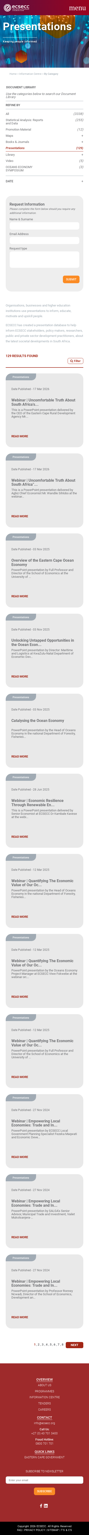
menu (77, 7)
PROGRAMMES (44, 1391)
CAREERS (44, 1409)
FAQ (19, 1530)
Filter (75, 361)
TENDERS (44, 1403)
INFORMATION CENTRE (44, 1397)
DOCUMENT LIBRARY (21, 87)
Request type (18, 248)
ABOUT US (44, 1385)
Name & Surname (21, 219)
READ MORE (19, 436)
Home (13, 73)
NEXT (74, 1345)
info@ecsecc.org (44, 1423)
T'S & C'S (66, 1530)
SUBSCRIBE (44, 1491)
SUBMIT (71, 279)
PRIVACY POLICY (34, 1530)
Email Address (19, 234)
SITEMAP (53, 1530)
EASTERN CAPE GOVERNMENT (44, 1457)
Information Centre (30, 73)
